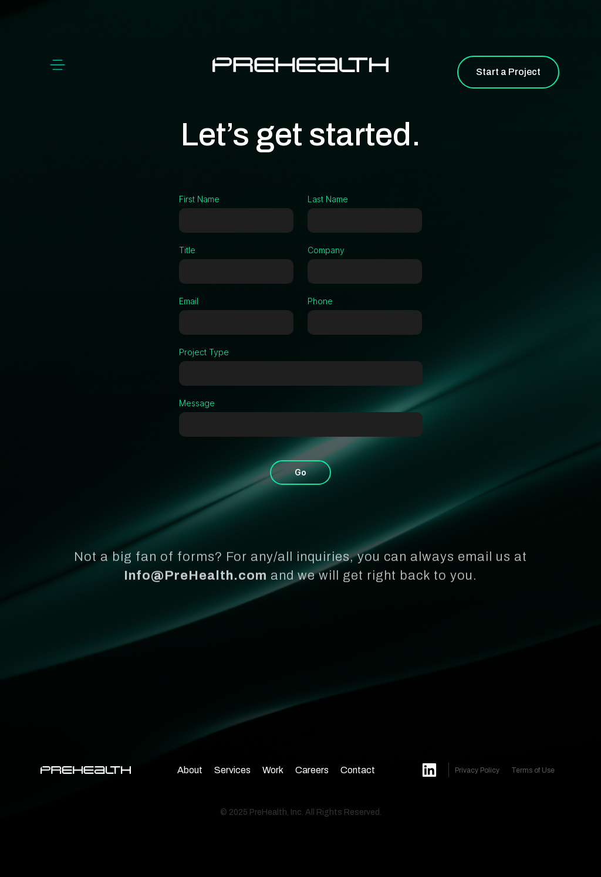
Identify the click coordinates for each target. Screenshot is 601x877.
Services (232, 770)
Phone (320, 301)
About (189, 770)
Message (197, 403)
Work (272, 770)
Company (326, 250)
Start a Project (508, 72)
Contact (357, 770)
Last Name (328, 199)
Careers (312, 770)
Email (188, 301)
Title (187, 250)
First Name (199, 199)
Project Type (204, 352)
